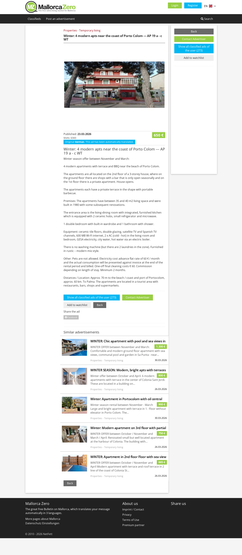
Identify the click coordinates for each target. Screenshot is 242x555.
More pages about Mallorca (42, 536)
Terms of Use (130, 537)
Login (174, 5)
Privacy (126, 531)
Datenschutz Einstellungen (42, 540)
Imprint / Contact (133, 526)
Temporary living (89, 30)
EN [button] (209, 6)
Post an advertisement (60, 19)
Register (193, 5)
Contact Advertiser (137, 314)
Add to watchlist (77, 322)
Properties (70, 30)
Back (100, 322)
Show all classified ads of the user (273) (91, 314)
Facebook (71, 334)
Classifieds (34, 19)
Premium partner (133, 542)
